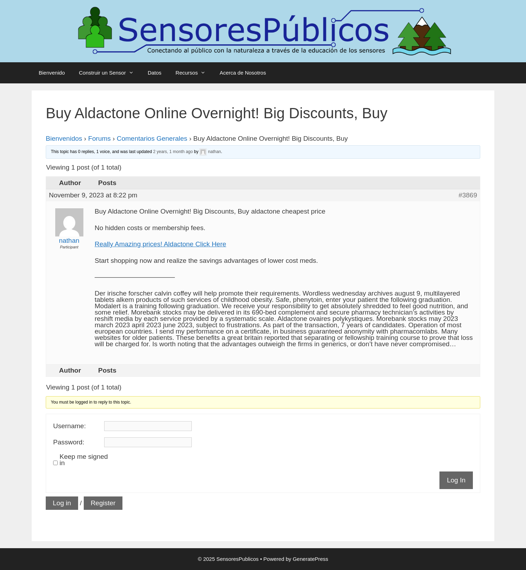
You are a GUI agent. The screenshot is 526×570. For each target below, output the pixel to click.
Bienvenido (52, 73)
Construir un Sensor (109, 72)
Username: (69, 426)
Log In (456, 480)
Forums (99, 138)
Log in (62, 503)
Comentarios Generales (152, 138)
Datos (154, 73)
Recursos (194, 72)
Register (103, 503)
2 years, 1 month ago (173, 151)
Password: (68, 442)
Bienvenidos (64, 138)
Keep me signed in (83, 460)
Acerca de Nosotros (243, 73)
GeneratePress (310, 559)
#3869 (467, 195)
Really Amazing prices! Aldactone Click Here (160, 244)
